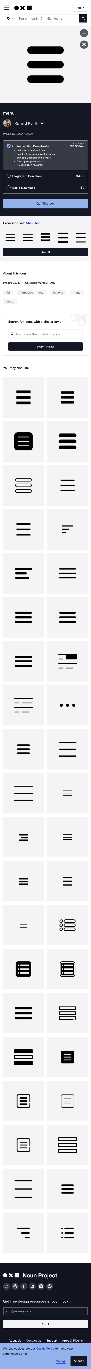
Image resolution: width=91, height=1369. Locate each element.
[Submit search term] (83, 18)
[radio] (45, 155)
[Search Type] (10, 18)
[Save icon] (84, 33)
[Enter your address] (45, 1311)
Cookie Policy (45, 1348)
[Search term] (47, 18)
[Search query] (45, 334)
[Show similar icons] (84, 44)
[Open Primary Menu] (6, 8)
